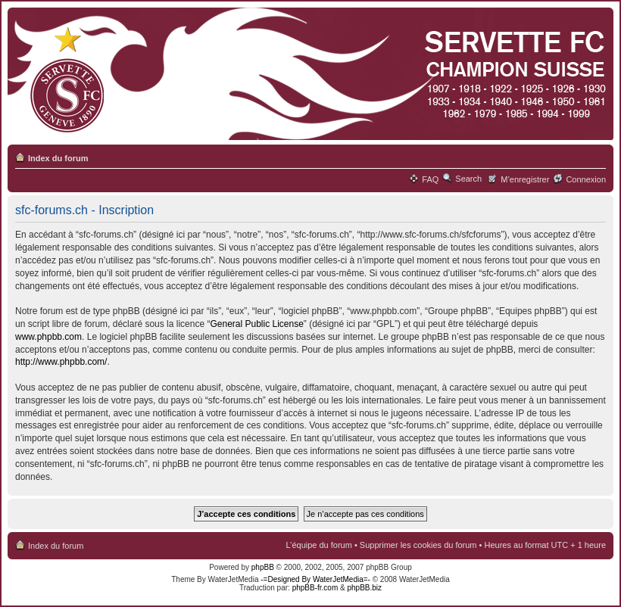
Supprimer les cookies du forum (418, 544)
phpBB (262, 567)
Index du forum (58, 158)
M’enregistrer (525, 179)
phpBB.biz (364, 588)
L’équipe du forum (318, 544)
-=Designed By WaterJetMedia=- (315, 579)
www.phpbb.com (48, 337)
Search (468, 178)
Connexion (586, 179)
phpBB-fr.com (315, 588)
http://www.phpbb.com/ (61, 361)
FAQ (430, 179)
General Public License (256, 324)
